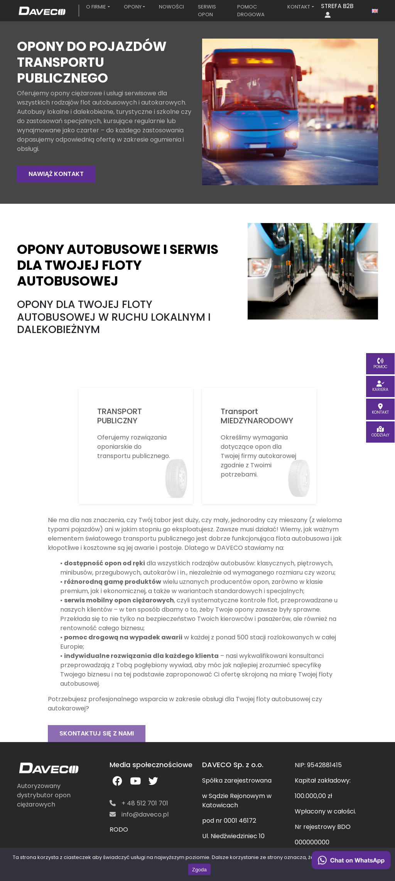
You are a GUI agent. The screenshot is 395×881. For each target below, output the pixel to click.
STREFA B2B (337, 10)
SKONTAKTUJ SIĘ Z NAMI (96, 745)
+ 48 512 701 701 (139, 803)
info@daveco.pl (139, 814)
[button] (98, 7)
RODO (119, 829)
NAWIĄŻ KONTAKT (56, 173)
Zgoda (199, 870)
